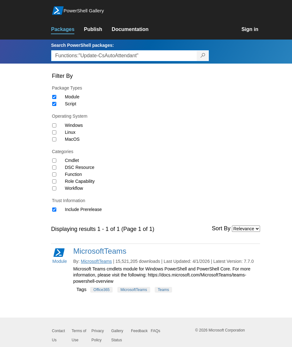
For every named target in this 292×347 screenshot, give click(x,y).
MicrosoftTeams (99, 251)
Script (70, 103)
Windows (74, 125)
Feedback (139, 331)
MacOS (72, 139)
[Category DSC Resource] (54, 167)
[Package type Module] (54, 97)
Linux (70, 132)
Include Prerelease (83, 209)
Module (72, 96)
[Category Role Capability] (54, 181)
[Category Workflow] (54, 188)
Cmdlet (72, 160)
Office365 (101, 290)
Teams (163, 290)
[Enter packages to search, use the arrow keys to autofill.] (124, 55)
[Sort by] (246, 229)
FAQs (155, 331)
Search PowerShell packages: (82, 45)
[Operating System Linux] (54, 132)
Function (73, 174)
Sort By (221, 228)
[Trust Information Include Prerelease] (54, 210)
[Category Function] (54, 174)
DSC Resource (79, 167)
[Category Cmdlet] (54, 160)
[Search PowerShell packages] (203, 55)
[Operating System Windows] (54, 125)
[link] (67, 29)
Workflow (74, 188)
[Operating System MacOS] (54, 139)
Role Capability (80, 181)
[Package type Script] (54, 104)
